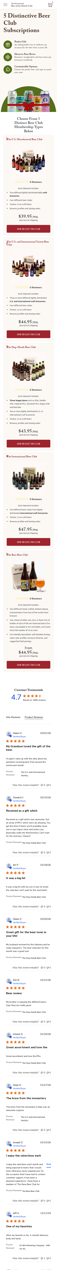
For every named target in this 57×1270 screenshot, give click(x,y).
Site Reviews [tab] (13, 717)
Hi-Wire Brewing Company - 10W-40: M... (35, 1247)
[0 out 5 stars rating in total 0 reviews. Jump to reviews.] (28, 182)
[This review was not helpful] (48, 785)
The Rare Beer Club (30, 1191)
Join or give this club (28, 229)
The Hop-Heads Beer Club (34, 843)
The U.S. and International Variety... (33, 774)
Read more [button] (49, 1166)
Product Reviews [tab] (34, 717)
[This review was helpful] (42, 785)
